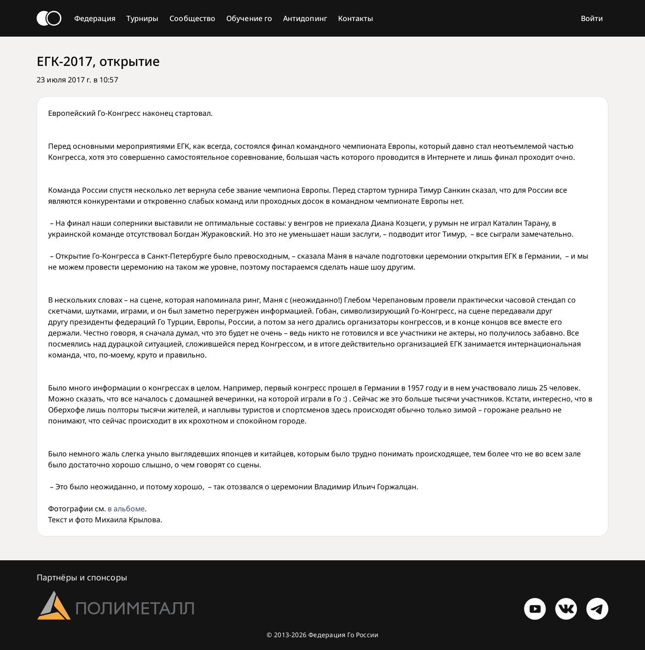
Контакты (356, 18)
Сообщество (192, 18)
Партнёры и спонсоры (82, 577)
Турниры (142, 18)
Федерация (94, 18)
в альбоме (126, 509)
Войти (592, 18)
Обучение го (249, 18)
